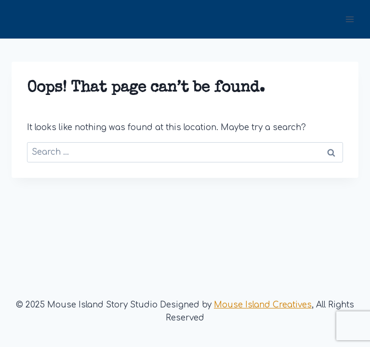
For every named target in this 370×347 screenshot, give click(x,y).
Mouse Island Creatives (263, 304)
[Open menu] (349, 19)
